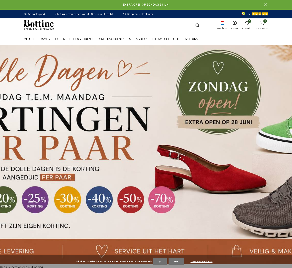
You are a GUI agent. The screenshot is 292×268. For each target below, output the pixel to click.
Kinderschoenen (112, 43)
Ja (160, 261)
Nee (176, 261)
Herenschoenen (81, 43)
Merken (29, 43)
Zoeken (197, 29)
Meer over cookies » (201, 261)
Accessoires (138, 43)
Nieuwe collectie (166, 43)
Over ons (191, 43)
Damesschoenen (52, 43)
